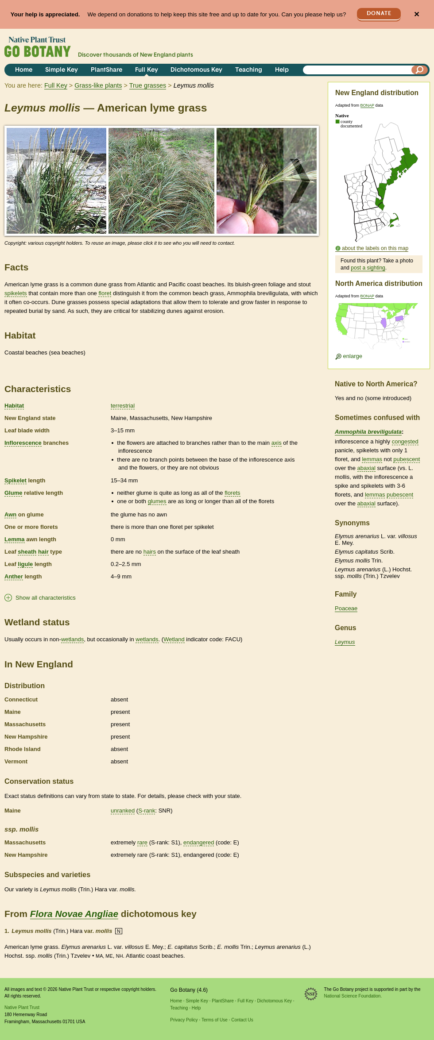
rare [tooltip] (142, 842)
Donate (379, 13)
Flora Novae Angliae (74, 914)
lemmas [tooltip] (372, 459)
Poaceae (346, 608)
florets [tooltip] (232, 492)
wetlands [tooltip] (72, 639)
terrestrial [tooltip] (123, 405)
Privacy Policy (184, 1019)
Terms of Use (215, 1019)
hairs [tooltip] (149, 551)
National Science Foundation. (353, 996)
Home (23, 70)
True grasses (147, 85)
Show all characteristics (46, 597)
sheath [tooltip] (27, 551)
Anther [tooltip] (13, 576)
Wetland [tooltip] (173, 639)
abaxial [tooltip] (366, 468)
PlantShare (106, 70)
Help (282, 70)
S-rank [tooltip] (146, 810)
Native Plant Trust (21, 1007)
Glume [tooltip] (13, 492)
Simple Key (61, 70)
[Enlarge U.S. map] (378, 329)
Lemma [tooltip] (14, 539)
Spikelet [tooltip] (15, 480)
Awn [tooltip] (10, 514)
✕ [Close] (416, 14)
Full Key (146, 70)
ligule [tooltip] (25, 564)
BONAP (367, 105)
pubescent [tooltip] (406, 459)
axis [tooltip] (276, 442)
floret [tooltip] (104, 293)
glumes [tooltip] (157, 501)
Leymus (345, 642)
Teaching (248, 70)
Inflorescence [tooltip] (23, 442)
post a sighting (368, 268)
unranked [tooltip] (123, 810)
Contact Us (242, 1019)
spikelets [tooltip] (15, 293)
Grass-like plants (98, 85)
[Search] (419, 69)
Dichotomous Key (196, 70)
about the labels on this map (375, 248)
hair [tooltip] (43, 551)
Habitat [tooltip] (14, 405)
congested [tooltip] (405, 441)
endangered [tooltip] (198, 842)
